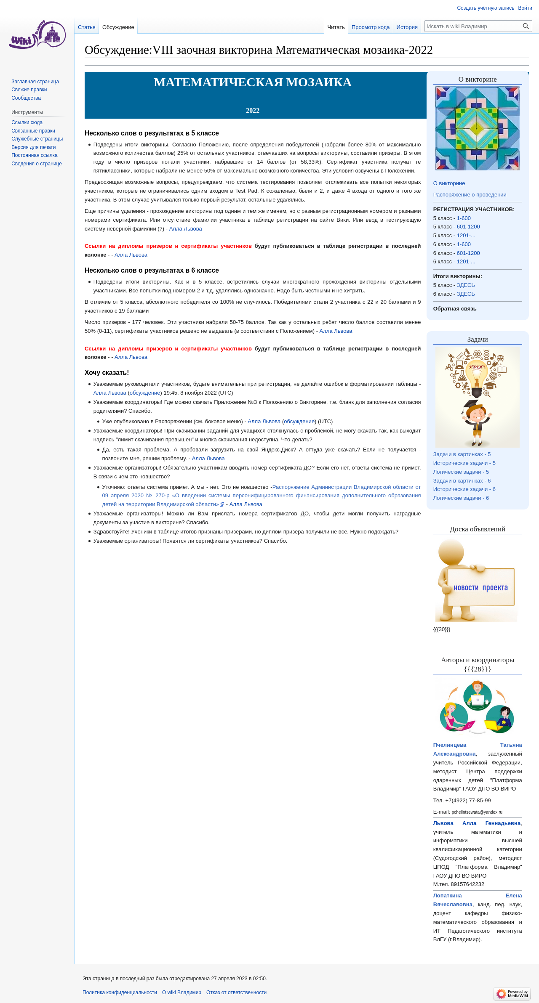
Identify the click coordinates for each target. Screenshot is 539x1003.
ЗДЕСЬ (466, 285)
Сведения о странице (36, 164)
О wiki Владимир (181, 992)
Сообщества (26, 98)
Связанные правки (33, 131)
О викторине (449, 183)
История (407, 27)
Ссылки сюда (27, 122)
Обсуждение (118, 27)
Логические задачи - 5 (461, 472)
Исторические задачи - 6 (464, 489)
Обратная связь (455, 308)
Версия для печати (33, 147)
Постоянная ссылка (34, 155)
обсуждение (145, 393)
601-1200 (468, 226)
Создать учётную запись (485, 8)
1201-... (466, 235)
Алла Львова (185, 229)
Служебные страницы (37, 139)
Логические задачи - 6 (461, 498)
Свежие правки (29, 90)
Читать (336, 27)
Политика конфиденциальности (120, 992)
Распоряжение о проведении (470, 194)
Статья (87, 27)
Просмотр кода (371, 27)
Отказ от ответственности (236, 992)
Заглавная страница (35, 82)
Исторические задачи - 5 (464, 463)
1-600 (464, 218)
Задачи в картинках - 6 (462, 481)
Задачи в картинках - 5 (462, 454)
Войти (525, 8)
